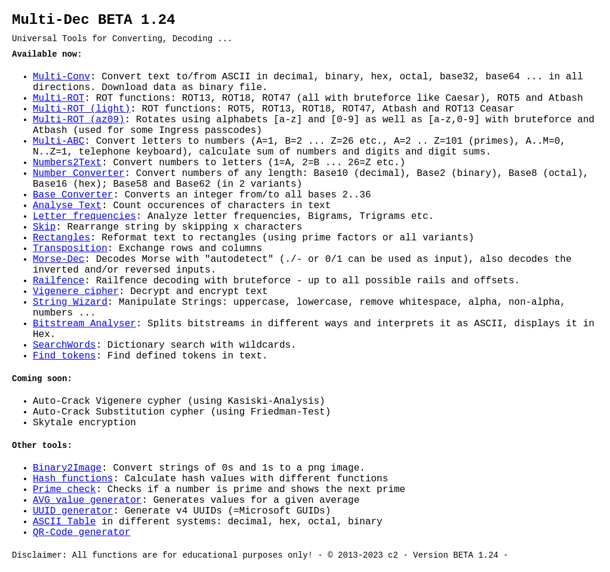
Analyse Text (67, 205)
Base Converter (73, 195)
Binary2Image (67, 468)
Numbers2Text (67, 162)
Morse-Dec (58, 259)
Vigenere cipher (76, 291)
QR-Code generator (81, 532)
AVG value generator (87, 500)
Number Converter (79, 173)
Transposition (70, 248)
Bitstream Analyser (84, 324)
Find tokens (64, 356)
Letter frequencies (84, 216)
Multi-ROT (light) (81, 109)
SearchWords (64, 345)
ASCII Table (64, 522)
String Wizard (70, 302)
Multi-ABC (58, 141)
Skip (44, 227)
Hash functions (73, 479)
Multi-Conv (61, 77)
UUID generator (73, 511)
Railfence (58, 281)
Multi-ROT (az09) (79, 120)
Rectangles (61, 238)
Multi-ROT (58, 98)
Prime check (64, 489)
